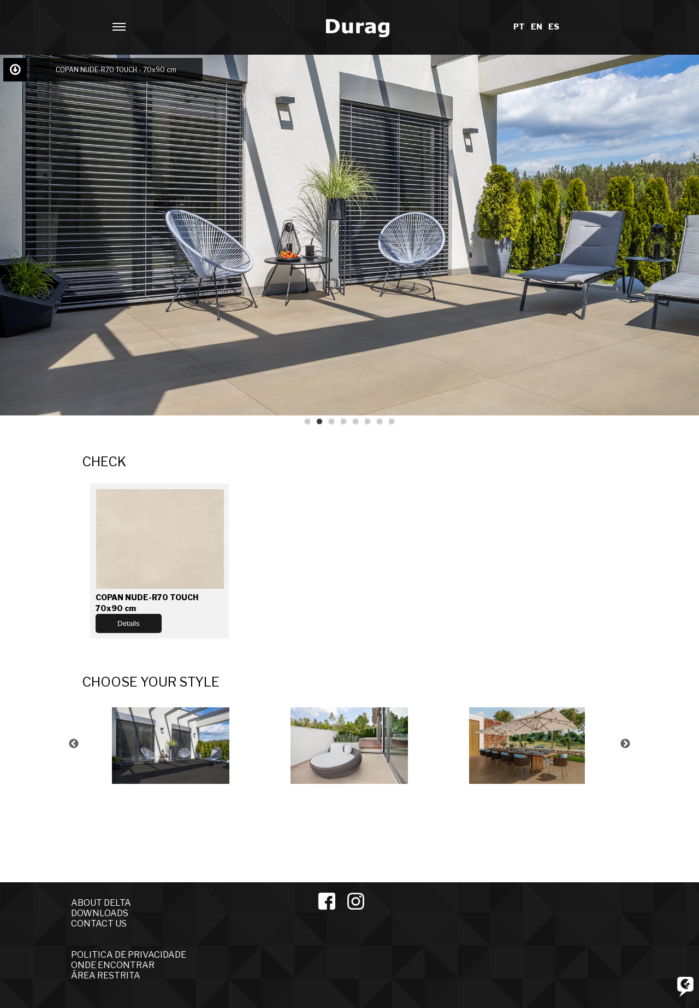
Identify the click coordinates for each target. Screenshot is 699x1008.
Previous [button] (73, 744)
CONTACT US (99, 923)
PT (519, 26)
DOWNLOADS (99, 913)
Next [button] (625, 744)
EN (537, 26)
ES (553, 26)
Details (128, 623)
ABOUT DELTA (101, 903)
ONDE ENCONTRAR (113, 965)
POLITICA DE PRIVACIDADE (128, 955)
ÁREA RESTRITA (105, 975)
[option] (171, 744)
